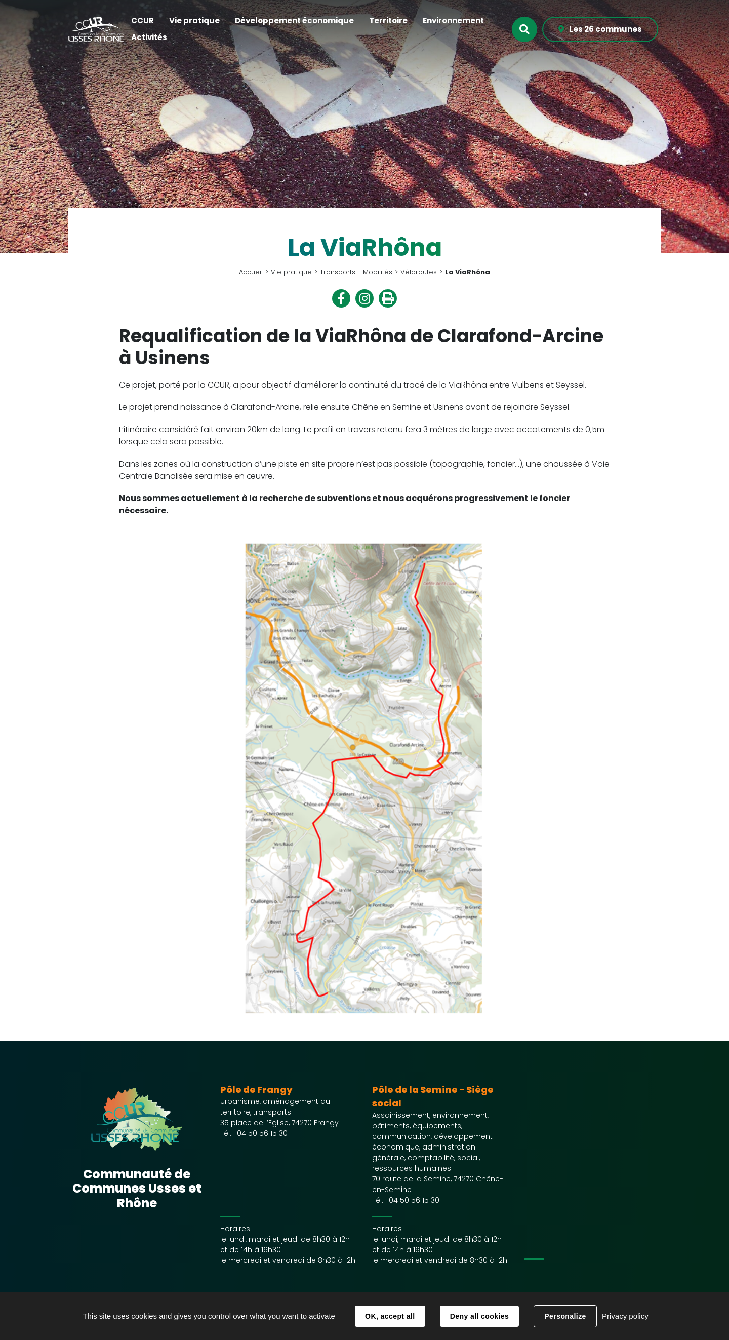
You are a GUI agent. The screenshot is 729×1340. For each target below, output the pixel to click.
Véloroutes (418, 272)
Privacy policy (625, 1316)
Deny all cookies (479, 1316)
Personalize (565, 1316)
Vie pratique (291, 272)
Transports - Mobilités (356, 272)
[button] (142, 21)
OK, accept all (390, 1316)
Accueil (251, 272)
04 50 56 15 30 (262, 1133)
